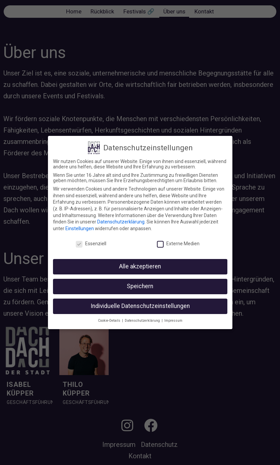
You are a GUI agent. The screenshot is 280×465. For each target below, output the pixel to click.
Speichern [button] (140, 286)
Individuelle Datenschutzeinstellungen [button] (140, 306)
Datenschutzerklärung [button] (143, 320)
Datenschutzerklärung (121, 221)
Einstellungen (79, 228)
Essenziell (91, 243)
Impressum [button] (173, 320)
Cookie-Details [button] (109, 320)
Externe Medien (178, 243)
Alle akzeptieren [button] (140, 266)
